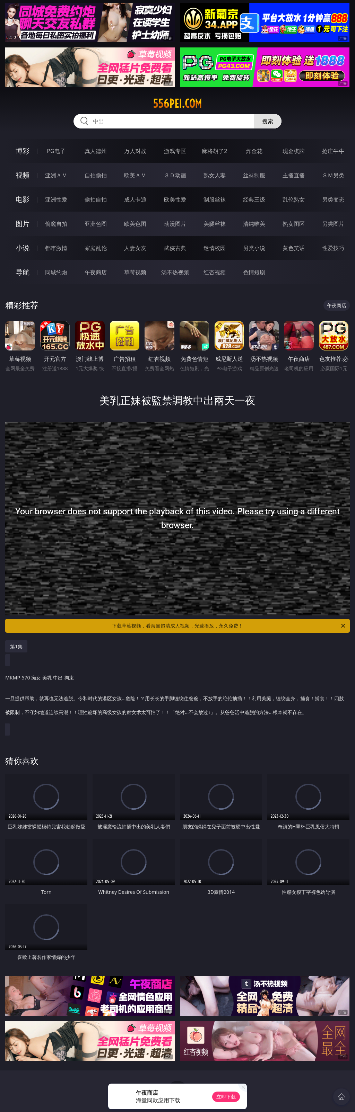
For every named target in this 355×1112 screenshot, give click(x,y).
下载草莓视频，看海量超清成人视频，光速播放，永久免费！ (229, 626)
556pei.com (177, 103)
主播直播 (294, 175)
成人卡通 (135, 199)
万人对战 (135, 151)
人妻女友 (135, 248)
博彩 (22, 150)
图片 (22, 223)
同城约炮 (56, 272)
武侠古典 (175, 248)
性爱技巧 (333, 248)
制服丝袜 (215, 199)
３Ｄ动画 (175, 175)
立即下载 (226, 1096)
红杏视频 (215, 272)
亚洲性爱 (56, 199)
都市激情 (56, 248)
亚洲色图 (96, 224)
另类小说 (254, 248)
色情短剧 (254, 272)
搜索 (267, 121)
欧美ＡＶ (135, 175)
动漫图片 (175, 224)
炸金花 (254, 151)
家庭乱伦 (96, 248)
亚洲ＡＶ (56, 175)
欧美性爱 (175, 199)
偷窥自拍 (56, 224)
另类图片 (333, 224)
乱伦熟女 (294, 199)
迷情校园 (215, 248)
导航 (22, 272)
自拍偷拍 (96, 175)
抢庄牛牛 (333, 151)
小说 (22, 247)
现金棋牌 (294, 151)
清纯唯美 (254, 224)
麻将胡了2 (214, 151)
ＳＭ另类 (333, 175)
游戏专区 (175, 151)
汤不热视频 (175, 272)
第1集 (16, 646)
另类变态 (333, 199)
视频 (22, 175)
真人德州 (96, 151)
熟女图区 (294, 224)
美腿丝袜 (215, 224)
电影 (22, 199)
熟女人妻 (215, 175)
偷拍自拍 (96, 199)
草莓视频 (135, 272)
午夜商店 (96, 272)
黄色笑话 (294, 248)
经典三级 (254, 199)
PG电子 (56, 151)
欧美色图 (135, 224)
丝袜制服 (254, 175)
